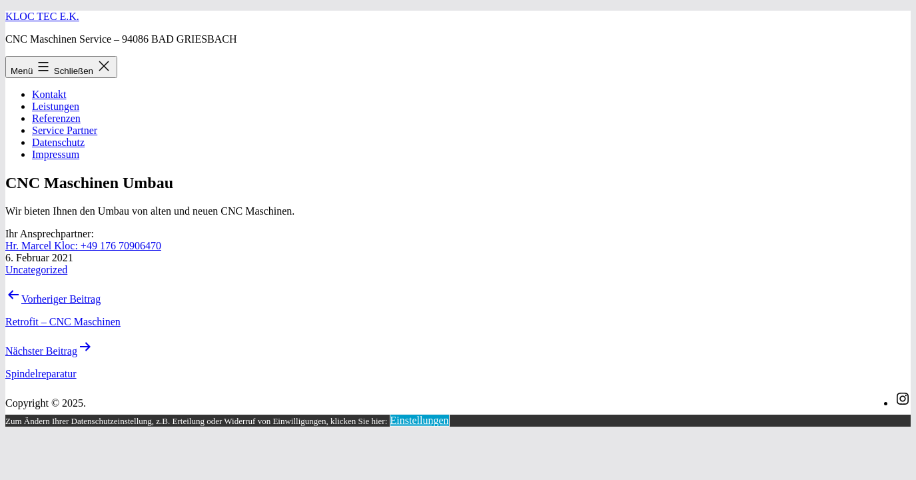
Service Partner (64, 130)
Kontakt (49, 94)
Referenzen (56, 118)
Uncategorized (36, 269)
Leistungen (55, 106)
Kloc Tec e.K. (42, 16)
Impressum (55, 154)
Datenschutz (58, 142)
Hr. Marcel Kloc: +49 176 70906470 (83, 245)
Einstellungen (419, 420)
